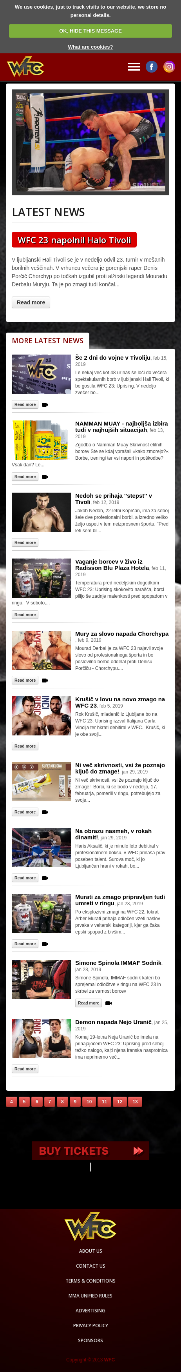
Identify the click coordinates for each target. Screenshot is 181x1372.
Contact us (90, 1266)
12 (119, 1102)
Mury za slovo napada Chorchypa (121, 633)
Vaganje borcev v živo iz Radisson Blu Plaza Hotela (112, 564)
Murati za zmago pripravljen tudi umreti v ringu (120, 899)
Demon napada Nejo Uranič (113, 1022)
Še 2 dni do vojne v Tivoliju (112, 357)
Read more (31, 302)
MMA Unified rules (90, 1295)
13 (135, 1102)
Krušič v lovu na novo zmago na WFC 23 (120, 702)
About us (90, 1251)
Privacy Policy (90, 1325)
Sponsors (90, 1340)
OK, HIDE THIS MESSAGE (90, 31)
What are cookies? (90, 47)
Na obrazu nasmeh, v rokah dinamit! (113, 834)
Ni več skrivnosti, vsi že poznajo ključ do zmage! (120, 768)
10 (89, 1102)
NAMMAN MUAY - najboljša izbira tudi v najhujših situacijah (121, 426)
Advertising (90, 1310)
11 (104, 1102)
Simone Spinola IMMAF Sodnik (118, 962)
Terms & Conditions (90, 1280)
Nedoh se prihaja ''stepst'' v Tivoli (113, 498)
